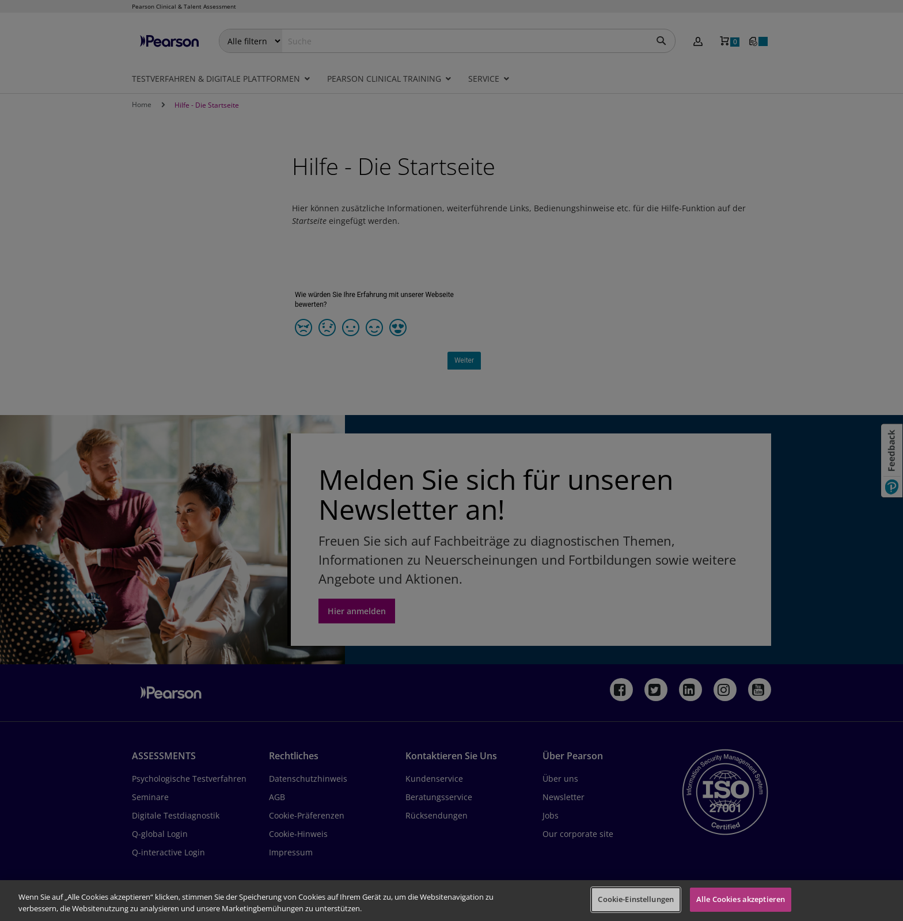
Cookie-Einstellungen (636, 899)
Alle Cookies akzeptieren (740, 899)
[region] (451, 900)
